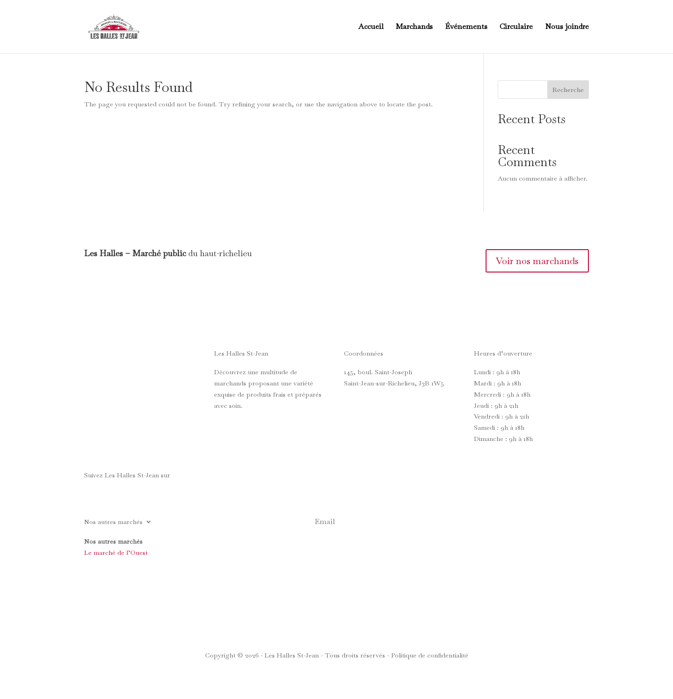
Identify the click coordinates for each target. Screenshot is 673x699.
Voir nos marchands (537, 261)
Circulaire (516, 27)
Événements (466, 27)
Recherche (568, 89)
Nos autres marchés (113, 522)
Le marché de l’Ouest (116, 552)
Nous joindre (567, 27)
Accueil (371, 27)
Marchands (414, 27)
